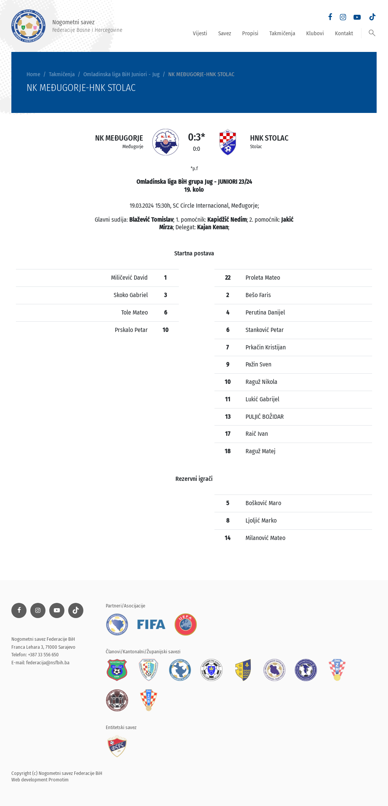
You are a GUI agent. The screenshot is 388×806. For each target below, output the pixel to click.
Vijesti (200, 33)
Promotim (58, 780)
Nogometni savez (66, 25)
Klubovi (315, 33)
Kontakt (344, 33)
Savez (224, 33)
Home (33, 74)
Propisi (250, 33)
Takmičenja (282, 33)
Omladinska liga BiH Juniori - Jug (121, 74)
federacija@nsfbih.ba (47, 662)
